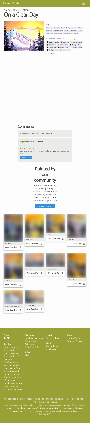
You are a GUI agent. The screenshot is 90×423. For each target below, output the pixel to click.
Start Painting (52, 338)
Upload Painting (45, 206)
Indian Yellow (63, 45)
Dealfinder (51, 349)
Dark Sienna (51, 45)
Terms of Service (74, 341)
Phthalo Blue (51, 47)
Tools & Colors (52, 346)
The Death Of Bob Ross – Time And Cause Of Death (12, 371)
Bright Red (64, 42)
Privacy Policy (73, 338)
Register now (26, 157)
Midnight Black (75, 45)
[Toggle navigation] (83, 3)
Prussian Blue (63, 47)
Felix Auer (43, 414)
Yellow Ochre (65, 50)
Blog (27, 355)
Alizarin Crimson (52, 42)
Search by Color (32, 347)
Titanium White (76, 47)
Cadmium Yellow (76, 42)
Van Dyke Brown (52, 50)
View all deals (51, 54)
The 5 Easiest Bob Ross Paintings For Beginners (12, 356)
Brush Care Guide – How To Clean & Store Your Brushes (13, 386)
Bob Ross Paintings (34, 338)
